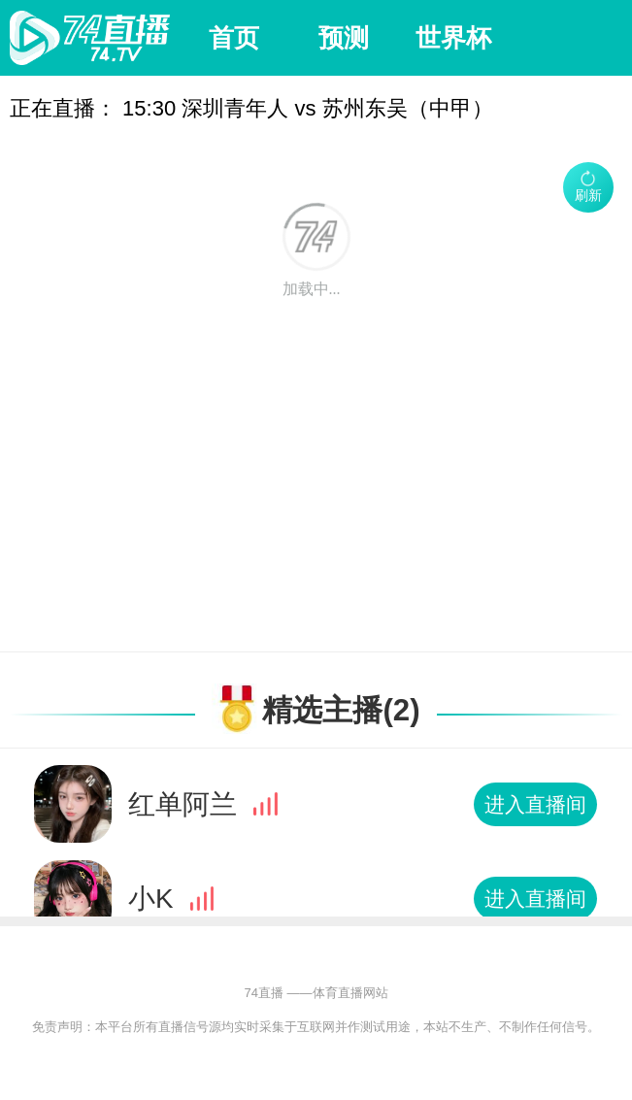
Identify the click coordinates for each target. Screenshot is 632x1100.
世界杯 (453, 37)
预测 (343, 37)
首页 (234, 37)
